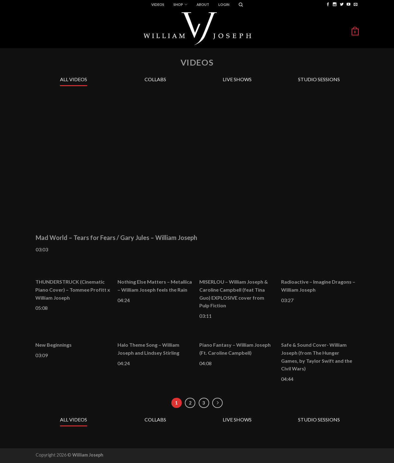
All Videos (73, 79)
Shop (180, 4)
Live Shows (237, 79)
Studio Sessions (319, 79)
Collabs (155, 79)
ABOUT (203, 4)
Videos (157, 4)
